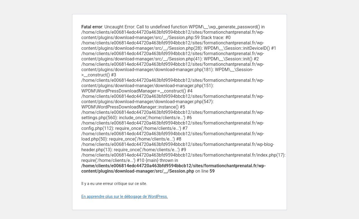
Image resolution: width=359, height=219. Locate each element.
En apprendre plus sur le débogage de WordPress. (124, 196)
